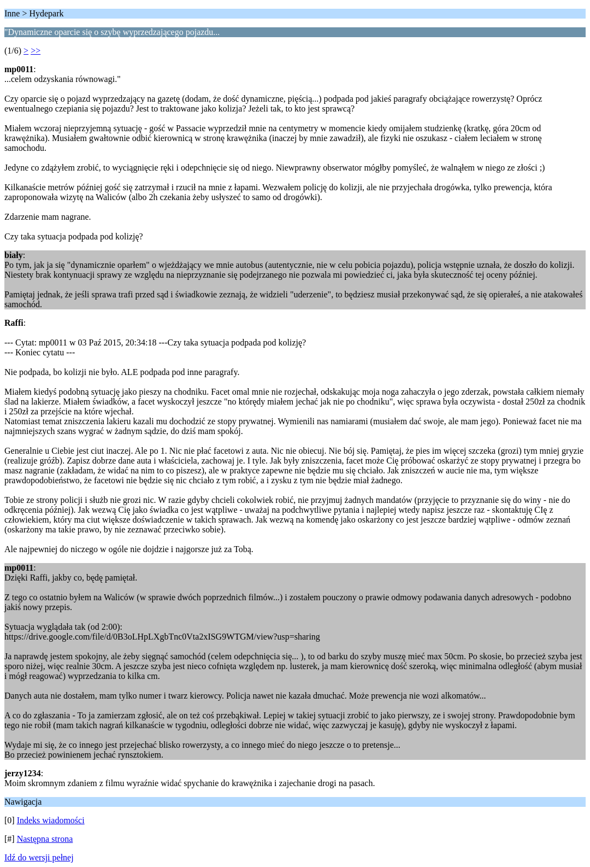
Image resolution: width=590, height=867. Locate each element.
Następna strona (45, 838)
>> (35, 50)
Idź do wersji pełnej (39, 857)
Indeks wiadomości (51, 820)
